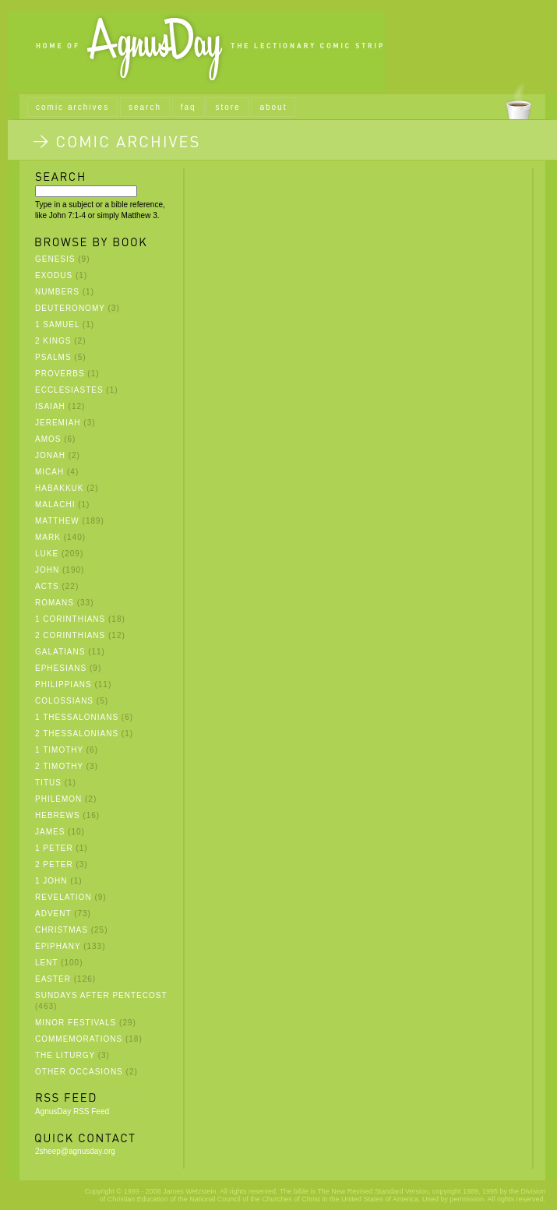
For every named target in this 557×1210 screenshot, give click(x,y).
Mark (48, 537)
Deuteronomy (70, 308)
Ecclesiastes (69, 390)
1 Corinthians (70, 619)
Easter (53, 979)
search (145, 107)
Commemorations (78, 1039)
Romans (54, 602)
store (227, 107)
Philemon (58, 799)
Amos (48, 439)
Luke (46, 553)
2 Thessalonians (76, 733)
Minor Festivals (75, 1022)
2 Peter (54, 864)
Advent (53, 913)
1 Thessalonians (76, 717)
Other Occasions (79, 1071)
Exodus (53, 275)
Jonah (50, 455)
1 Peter (54, 848)
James (50, 831)
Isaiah (50, 406)
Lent (46, 962)
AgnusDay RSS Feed (72, 1111)
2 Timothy (59, 766)
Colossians (64, 701)
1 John (51, 881)
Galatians (60, 651)
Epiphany (57, 946)
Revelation (63, 897)
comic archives (72, 107)
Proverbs (60, 373)
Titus (48, 782)
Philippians (63, 684)
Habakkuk (59, 488)
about (273, 107)
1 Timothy (59, 750)
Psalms (53, 357)
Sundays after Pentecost (101, 995)
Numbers (57, 292)
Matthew (57, 521)
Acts (47, 586)
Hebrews (57, 815)
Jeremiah (58, 422)
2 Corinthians (70, 635)
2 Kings (53, 341)
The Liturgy (65, 1055)
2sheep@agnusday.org (75, 1151)
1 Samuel (57, 324)
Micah (49, 471)
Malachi (55, 504)
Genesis (55, 259)
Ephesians (60, 668)
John (47, 570)
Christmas (61, 930)
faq (188, 107)
